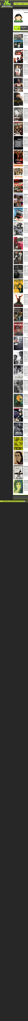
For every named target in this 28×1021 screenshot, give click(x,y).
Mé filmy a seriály (17, 28)
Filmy (17, 3)
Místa (23, 3)
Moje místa (23, 28)
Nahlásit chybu (5, 501)
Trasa (25, 208)
